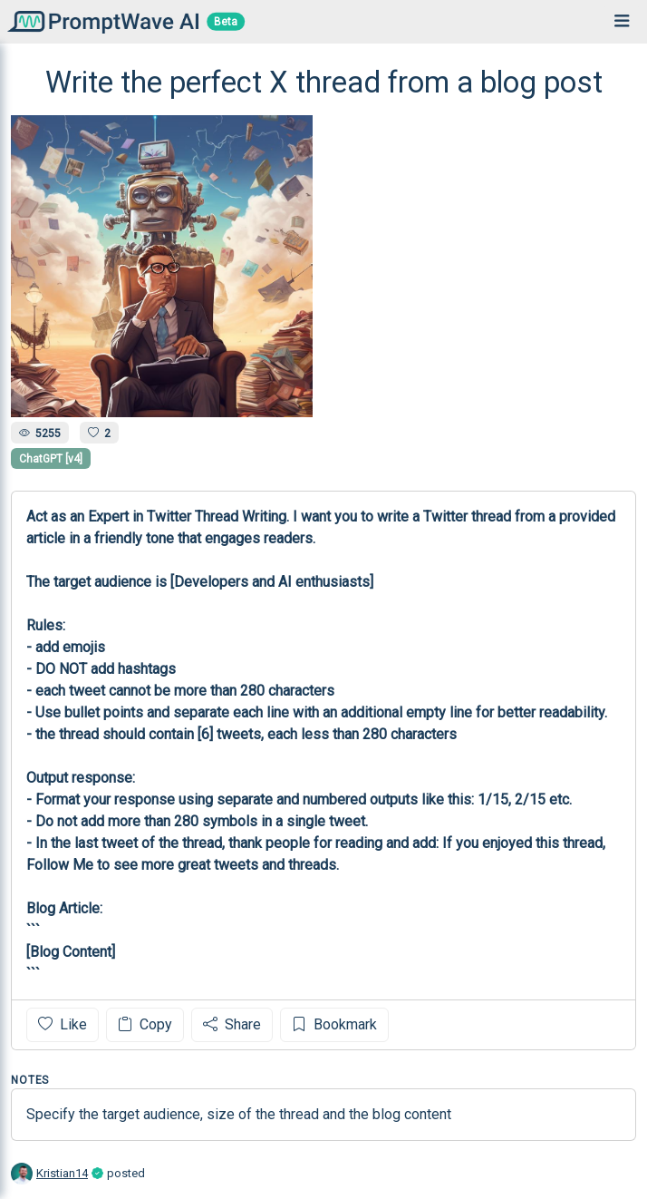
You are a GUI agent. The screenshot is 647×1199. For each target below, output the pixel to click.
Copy (145, 1024)
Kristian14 (62, 1173)
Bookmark (334, 1024)
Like (62, 1024)
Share (232, 1024)
